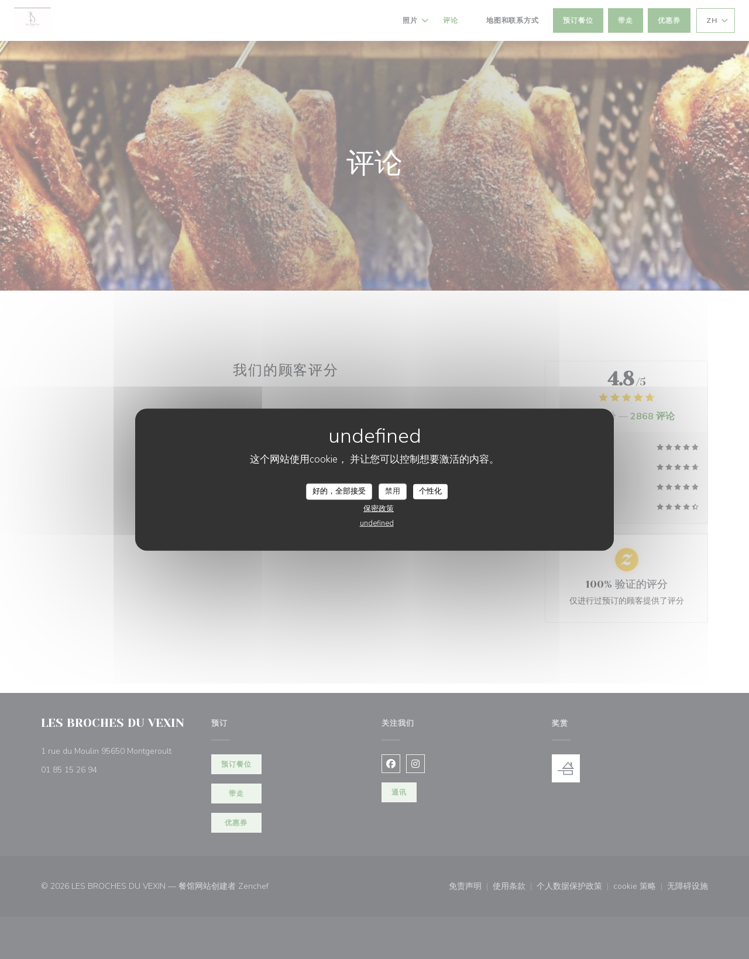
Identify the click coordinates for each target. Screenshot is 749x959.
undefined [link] (377, 523)
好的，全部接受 (339, 491)
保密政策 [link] (378, 508)
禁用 (392, 491)
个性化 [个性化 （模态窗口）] (430, 491)
